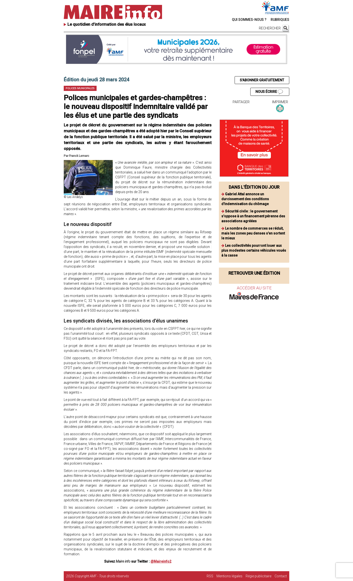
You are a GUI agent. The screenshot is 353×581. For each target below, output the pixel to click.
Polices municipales (80, 88)
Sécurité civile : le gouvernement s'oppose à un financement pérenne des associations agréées (253, 216)
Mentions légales (229, 576)
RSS (210, 576)
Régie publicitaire (258, 576)
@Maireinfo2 (161, 561)
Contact (281, 576)
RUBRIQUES (280, 20)
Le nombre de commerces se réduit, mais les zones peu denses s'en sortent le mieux (253, 233)
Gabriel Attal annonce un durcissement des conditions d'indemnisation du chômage (245, 199)
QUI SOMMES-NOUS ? (249, 20)
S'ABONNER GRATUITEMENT (262, 80)
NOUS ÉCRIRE (269, 91)
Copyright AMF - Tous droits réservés (102, 576)
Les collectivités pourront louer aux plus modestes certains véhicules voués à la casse (253, 250)
